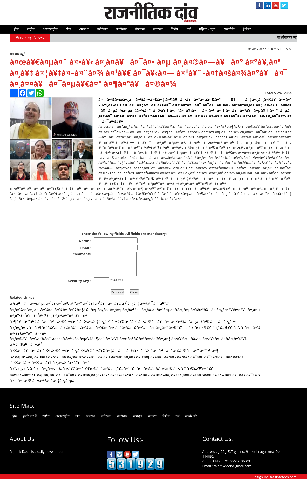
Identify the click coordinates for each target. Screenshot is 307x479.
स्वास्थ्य (158, 29)
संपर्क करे (191, 416)
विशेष (174, 29)
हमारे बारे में (30, 416)
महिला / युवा (207, 29)
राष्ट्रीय (31, 29)
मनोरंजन (102, 29)
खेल (68, 29)
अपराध (84, 29)
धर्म (188, 29)
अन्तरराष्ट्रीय (50, 29)
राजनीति (229, 29)
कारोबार (121, 29)
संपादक (140, 29)
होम (16, 29)
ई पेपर (247, 29)
